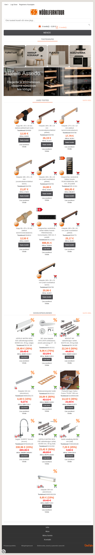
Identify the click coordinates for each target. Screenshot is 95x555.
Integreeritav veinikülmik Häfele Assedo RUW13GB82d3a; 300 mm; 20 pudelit (69, 180)
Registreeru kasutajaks (26, 4)
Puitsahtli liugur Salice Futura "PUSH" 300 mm (69, 392)
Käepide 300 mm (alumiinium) (47, 491)
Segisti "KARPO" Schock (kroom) (24, 440)
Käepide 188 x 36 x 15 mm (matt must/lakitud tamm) (47, 282)
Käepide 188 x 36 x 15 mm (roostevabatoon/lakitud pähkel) (46, 129)
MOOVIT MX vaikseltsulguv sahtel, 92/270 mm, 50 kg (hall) (69, 340)
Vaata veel (87, 100)
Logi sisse (14, 4)
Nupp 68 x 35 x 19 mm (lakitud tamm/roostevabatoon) (24, 230)
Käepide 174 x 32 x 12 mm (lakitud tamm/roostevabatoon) (69, 128)
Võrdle (24, 147)
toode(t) (61, 27)
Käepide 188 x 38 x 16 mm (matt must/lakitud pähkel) (70, 230)
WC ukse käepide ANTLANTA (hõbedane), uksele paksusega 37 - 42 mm (47, 341)
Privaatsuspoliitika (10, 545)
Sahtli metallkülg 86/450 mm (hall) (69, 440)
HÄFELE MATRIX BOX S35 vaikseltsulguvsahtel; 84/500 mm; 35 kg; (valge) (24, 340)
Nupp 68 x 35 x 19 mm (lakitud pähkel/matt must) (24, 127)
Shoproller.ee (88, 545)
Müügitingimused (27, 545)
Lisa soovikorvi (24, 145)
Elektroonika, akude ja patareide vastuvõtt (50, 545)
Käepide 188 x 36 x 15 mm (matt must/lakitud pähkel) (47, 179)
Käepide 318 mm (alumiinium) (24, 392)
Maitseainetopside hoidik (47, 391)
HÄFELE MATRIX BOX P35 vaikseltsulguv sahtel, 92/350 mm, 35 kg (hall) (47, 441)
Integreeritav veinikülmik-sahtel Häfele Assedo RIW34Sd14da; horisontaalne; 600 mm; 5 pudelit (47, 232)
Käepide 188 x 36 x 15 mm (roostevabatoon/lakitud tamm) (24, 180)
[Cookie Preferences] (3, 551)
